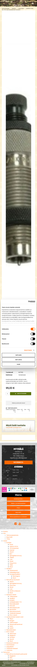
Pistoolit (12, 606)
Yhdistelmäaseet (15, 613)
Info (4, 533)
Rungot (12, 621)
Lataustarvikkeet (5, 8)
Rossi (11, 544)
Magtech (12, 635)
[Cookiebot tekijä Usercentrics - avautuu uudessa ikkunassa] (28, 302)
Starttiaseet (10, 645)
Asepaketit (10, 647)
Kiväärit (8, 543)
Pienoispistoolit (15, 608)
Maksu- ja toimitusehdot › (18, 503)
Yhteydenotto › (18, 462)
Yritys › (18, 508)
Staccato (13, 585)
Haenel (12, 550)
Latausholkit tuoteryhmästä (13, 427)
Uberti (12, 552)
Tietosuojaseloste (12, 535)
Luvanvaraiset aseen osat (14, 617)
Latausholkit (21, 8)
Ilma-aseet (13, 615)
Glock (11, 587)
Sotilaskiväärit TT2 (16, 602)
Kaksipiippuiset (14, 572)
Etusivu (5, 531)
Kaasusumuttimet (12, 643)
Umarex (12, 637)
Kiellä (18, 364)
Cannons (9, 650)
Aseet (5, 541)
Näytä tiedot (28, 350)
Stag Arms (13, 563)
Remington (16, 576)
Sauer (11, 561)
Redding (14, 8)
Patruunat (6, 652)
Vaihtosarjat (14, 622)
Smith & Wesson (15, 591)
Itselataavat (14, 570)
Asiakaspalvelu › (18, 499)
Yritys (8, 539)
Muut (11, 567)
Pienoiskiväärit (14, 604)
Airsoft (12, 639)
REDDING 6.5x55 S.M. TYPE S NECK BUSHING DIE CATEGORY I (17, 9)
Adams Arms (14, 546)
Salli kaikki (18, 355)
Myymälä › (18, 512)
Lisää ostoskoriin (20, 393)
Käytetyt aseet (11, 595)
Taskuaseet (13, 596)
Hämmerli (13, 634)
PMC (11, 658)
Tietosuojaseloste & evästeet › (18, 517)
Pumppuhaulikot (15, 574)
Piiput (11, 619)
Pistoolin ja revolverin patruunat (16, 654)
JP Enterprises (14, 548)
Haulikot (9, 569)
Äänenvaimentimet (16, 624)
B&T (11, 554)
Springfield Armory (16, 556)
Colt (11, 559)
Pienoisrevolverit (15, 611)
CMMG (12, 557)
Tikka (11, 565)
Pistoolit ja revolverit (13, 580)
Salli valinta (18, 359)
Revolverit (13, 609)
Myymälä (9, 537)
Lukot (11, 626)
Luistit (11, 628)
